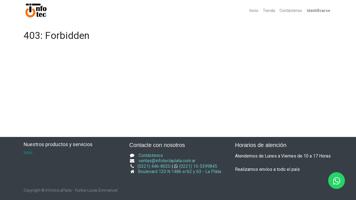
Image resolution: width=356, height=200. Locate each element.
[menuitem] (254, 11)
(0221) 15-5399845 (198, 166)
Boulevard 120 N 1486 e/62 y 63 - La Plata (179, 171)
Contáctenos (151, 155)
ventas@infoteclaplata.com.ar (167, 160)
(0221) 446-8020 (153, 166)
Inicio (28, 152)
